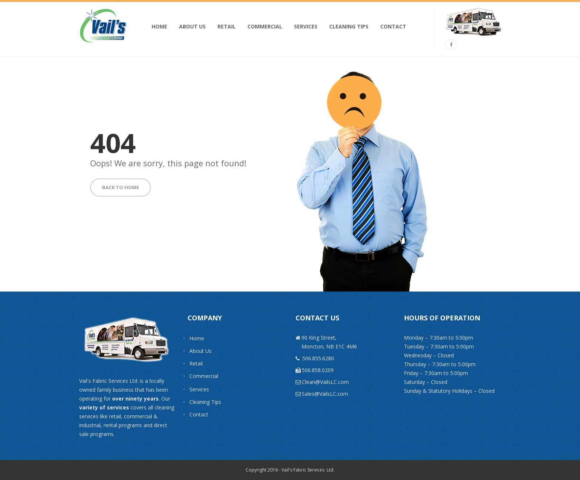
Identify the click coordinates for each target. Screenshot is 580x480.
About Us (192, 26)
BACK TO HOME (120, 187)
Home (159, 26)
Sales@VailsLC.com (325, 393)
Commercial (264, 26)
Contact (393, 26)
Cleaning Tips (348, 26)
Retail (227, 26)
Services (305, 26)
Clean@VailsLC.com (325, 381)
